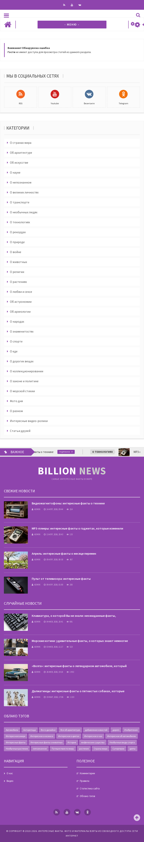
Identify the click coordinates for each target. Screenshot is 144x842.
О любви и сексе (21, 292)
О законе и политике (24, 381)
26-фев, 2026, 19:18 (53, 672)
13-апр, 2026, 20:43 (53, 534)
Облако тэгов (87, 796)
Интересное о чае (93, 736)
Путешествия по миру (63, 748)
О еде (14, 351)
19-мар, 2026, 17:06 (53, 697)
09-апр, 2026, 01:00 (53, 584)
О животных (18, 262)
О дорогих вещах (21, 361)
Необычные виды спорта (122, 742)
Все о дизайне (48, 729)
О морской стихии (22, 391)
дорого (115, 729)
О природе (17, 242)
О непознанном (20, 182)
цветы (132, 748)
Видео (10, 781)
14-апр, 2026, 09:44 (53, 509)
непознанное (40, 748)
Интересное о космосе (41, 736)
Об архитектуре (21, 152)
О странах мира (20, 143)
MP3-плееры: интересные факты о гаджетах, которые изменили (77, 528)
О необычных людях (23, 212)
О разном (16, 411)
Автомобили (12, 729)
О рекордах (18, 232)
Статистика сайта (90, 788)
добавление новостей (96, 729)
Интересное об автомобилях (121, 736)
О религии (17, 272)
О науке (15, 172)
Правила (84, 781)
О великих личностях (24, 192)
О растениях (18, 282)
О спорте (16, 341)
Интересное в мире (15, 736)
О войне (15, 252)
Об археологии (20, 311)
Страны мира (100, 748)
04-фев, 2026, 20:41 (53, 621)
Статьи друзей (20, 431)
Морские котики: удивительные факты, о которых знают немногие (80, 641)
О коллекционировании (26, 371)
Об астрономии (21, 302)
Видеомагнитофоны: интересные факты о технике (68, 503)
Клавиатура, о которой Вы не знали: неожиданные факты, (74, 616)
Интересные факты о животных (46, 742)
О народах (17, 321)
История (72, 742)
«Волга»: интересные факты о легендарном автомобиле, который (79, 666)
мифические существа (92, 742)
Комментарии (87, 773)
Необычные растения (17, 748)
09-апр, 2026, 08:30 (53, 559)
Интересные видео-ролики (29, 421)
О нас (10, 773)
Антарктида (29, 729)
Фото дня (16, 401)
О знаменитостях (21, 331)
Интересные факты (15, 742)
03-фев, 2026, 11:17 (53, 646)
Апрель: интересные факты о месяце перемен (64, 553)
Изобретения (131, 729)
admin (36, 509)
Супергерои (118, 748)
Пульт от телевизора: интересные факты (61, 579)
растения (84, 748)
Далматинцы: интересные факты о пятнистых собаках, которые (78, 691)
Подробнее (78, 452)
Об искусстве (19, 162)
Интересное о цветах (68, 736)
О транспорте (19, 202)
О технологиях (20, 222)
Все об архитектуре (70, 729)
